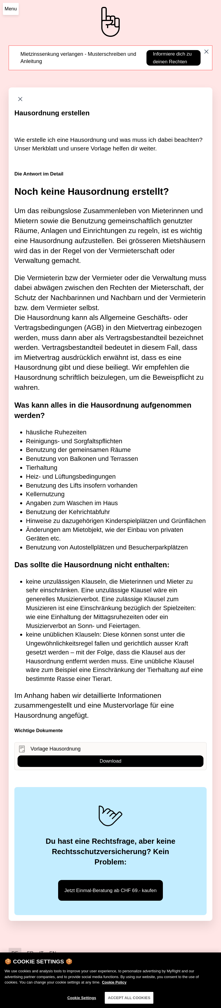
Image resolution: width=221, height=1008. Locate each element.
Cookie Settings (81, 1000)
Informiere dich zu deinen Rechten (172, 57)
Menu (11, 9)
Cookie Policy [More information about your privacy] (114, 984)
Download (110, 761)
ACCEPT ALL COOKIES (129, 1000)
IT (41, 953)
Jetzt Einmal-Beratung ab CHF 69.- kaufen (110, 890)
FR (30, 953)
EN (52, 953)
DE (15, 953)
